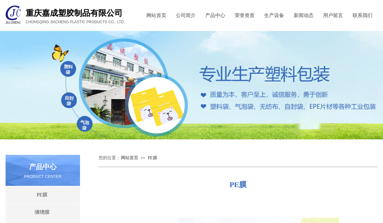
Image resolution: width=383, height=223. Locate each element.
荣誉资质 (245, 15)
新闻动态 (304, 15)
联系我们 (362, 15)
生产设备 (274, 15)
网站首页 (156, 15)
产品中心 (215, 15)
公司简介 (186, 15)
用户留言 (333, 15)
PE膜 (152, 157)
